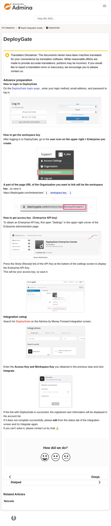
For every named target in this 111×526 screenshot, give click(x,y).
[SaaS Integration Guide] (30, 28)
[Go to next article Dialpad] (55, 482)
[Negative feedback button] (66, 457)
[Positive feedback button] (45, 457)
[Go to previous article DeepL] (55, 476)
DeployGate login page (26, 88)
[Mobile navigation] (104, 6)
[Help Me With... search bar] (71, 18)
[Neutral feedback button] (56, 457)
